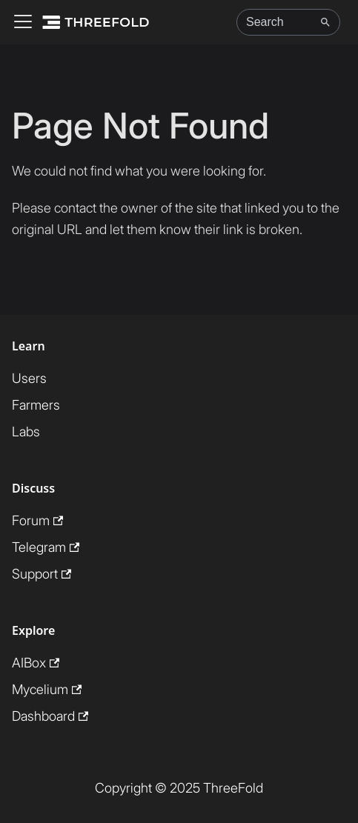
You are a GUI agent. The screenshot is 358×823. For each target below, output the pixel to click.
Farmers (36, 405)
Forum (37, 520)
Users (29, 378)
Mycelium (47, 689)
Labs (26, 431)
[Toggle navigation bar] (23, 22)
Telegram (45, 547)
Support (41, 574)
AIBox (35, 662)
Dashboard (50, 716)
